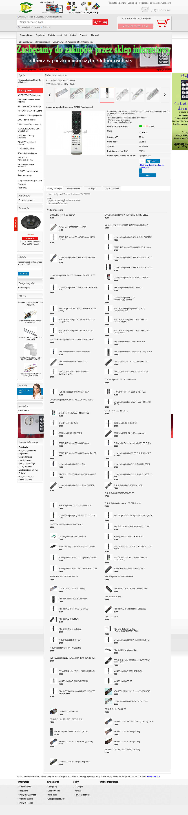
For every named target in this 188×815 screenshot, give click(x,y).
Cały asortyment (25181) (30, 180)
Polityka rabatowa (26, 476)
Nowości (22, 184)
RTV (66, 80)
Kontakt (78, 791)
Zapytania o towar (26, 200)
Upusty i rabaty (25, 460)
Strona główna (25, 787)
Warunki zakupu (26, 799)
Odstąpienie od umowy (28, 470)
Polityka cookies (26, 803)
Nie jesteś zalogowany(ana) (27, 70)
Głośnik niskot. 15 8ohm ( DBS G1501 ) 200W (30, 243)
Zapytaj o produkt (111, 188)
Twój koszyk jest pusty (163, 70)
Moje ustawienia (25, 457)
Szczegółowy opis (54, 188)
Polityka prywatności (27, 450)
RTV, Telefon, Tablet (54, 80)
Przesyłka (92, 188)
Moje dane (52, 795)
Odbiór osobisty (25, 480)
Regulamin (23, 447)
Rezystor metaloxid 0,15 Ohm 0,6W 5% (30, 304)
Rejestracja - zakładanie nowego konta (155, 3)
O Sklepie (79, 787)
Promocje (47, 27)
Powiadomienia (73, 188)
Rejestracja (23, 454)
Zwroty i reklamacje (27, 463)
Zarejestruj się (24, 288)
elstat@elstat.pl (153, 776)
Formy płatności (25, 467)
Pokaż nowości (24, 410)
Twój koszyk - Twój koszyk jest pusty (136, 18)
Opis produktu (145, 156)
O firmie (22, 473)
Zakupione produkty (56, 799)
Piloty (72, 80)
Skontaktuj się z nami (117, 3)
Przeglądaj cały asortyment (29, 27)
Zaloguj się (132, 3)
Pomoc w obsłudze (82, 795)
